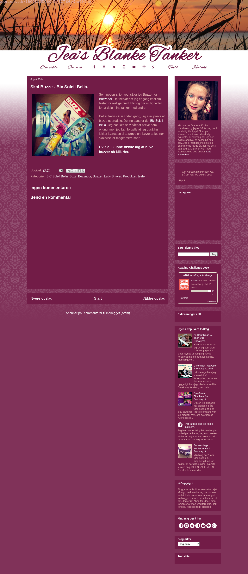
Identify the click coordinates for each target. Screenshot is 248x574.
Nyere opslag (41, 298)
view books (211, 302)
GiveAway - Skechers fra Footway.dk (201, 396)
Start (98, 298)
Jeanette (195, 280)
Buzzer (97, 176)
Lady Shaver (112, 176)
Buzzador (105, 99)
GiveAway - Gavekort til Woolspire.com (205, 367)
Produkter (129, 176)
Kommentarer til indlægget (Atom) (107, 313)
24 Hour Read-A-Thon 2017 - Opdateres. (203, 338)
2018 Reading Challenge (198, 275)
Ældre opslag (154, 298)
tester (142, 176)
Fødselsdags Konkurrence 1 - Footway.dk (203, 448)
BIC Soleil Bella (57, 176)
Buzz (73, 176)
